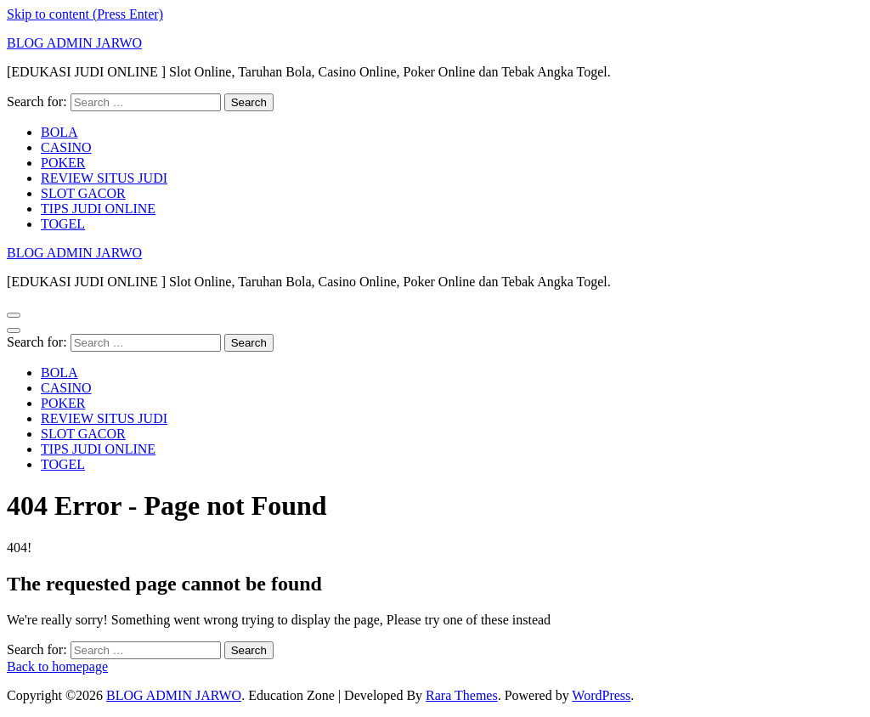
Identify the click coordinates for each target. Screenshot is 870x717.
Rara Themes (462, 695)
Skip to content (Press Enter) (85, 14)
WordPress (601, 695)
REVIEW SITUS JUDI (104, 178)
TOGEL (63, 224)
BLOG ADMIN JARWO (74, 43)
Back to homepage (57, 666)
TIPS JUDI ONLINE (98, 208)
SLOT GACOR (83, 193)
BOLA (59, 132)
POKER (63, 162)
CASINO (66, 147)
